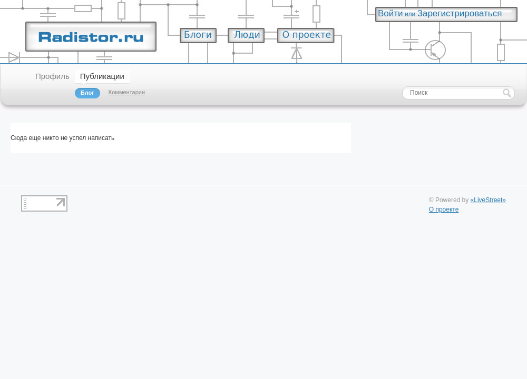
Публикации (102, 76)
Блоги (198, 34)
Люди (247, 34)
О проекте (306, 34)
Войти (390, 13)
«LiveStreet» (488, 200)
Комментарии (127, 92)
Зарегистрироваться (459, 13)
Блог (87, 92)
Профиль (52, 76)
